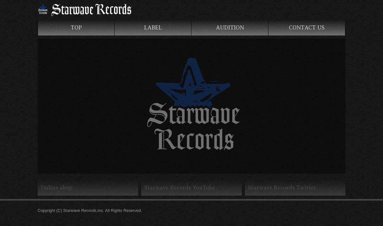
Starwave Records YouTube (179, 188)
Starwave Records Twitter (282, 188)
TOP (76, 27)
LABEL (153, 27)
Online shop (57, 188)
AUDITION (230, 27)
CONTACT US (307, 27)
